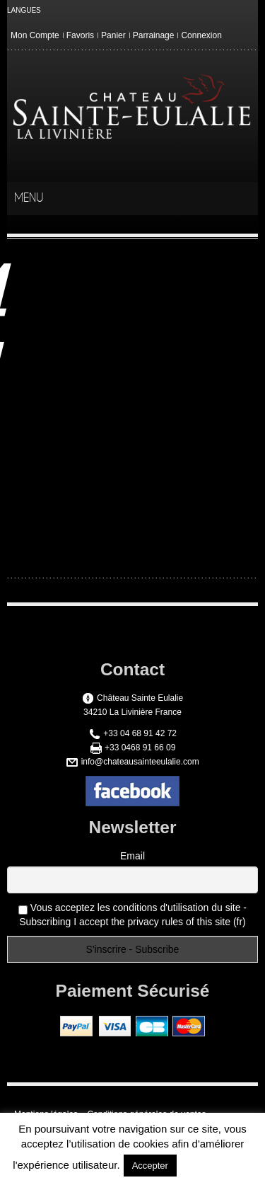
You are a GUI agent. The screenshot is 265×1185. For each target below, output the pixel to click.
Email (132, 855)
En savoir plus (215, 1165)
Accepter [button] (150, 1165)
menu (245, 199)
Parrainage (154, 35)
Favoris (80, 35)
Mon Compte (35, 35)
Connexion (201, 35)
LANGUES (24, 10)
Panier (113, 35)
